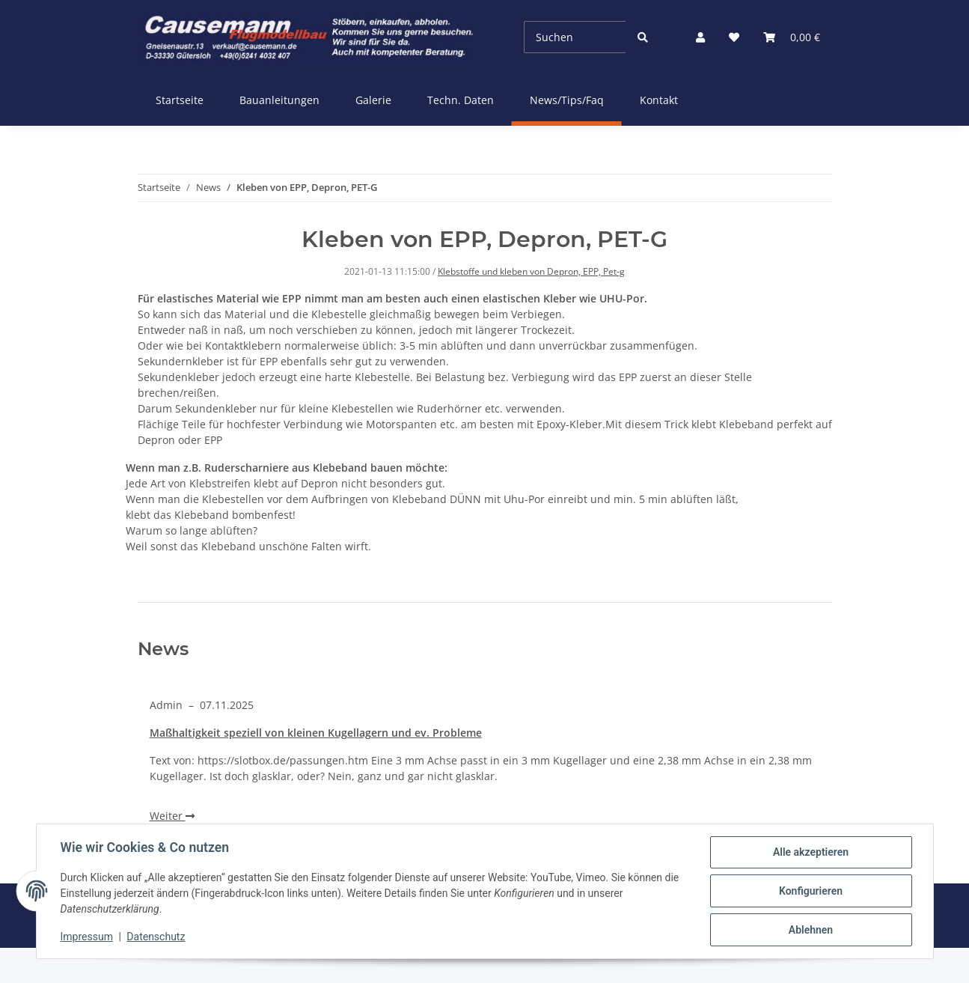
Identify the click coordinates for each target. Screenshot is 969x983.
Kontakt (659, 100)
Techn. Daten (460, 100)
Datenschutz (155, 937)
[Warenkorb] (791, 37)
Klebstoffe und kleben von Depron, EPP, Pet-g (531, 271)
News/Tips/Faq (567, 100)
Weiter (172, 816)
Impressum (87, 937)
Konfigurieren (811, 891)
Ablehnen (811, 930)
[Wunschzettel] (734, 37)
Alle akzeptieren (811, 852)
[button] (700, 37)
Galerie (373, 100)
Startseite (180, 100)
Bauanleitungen (279, 100)
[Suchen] (575, 37)
